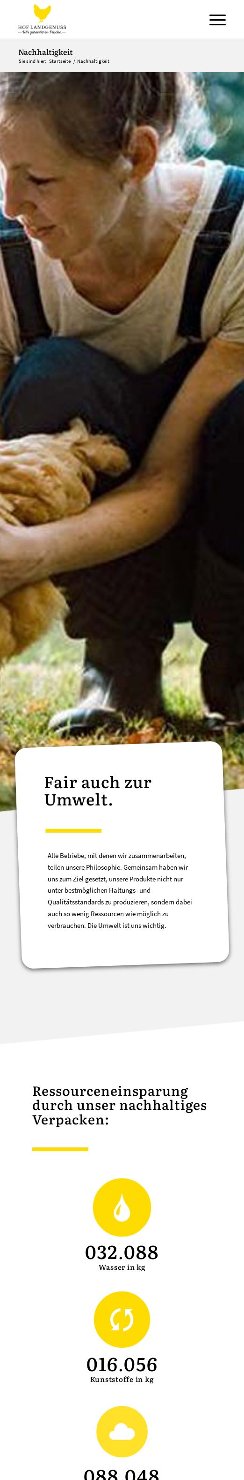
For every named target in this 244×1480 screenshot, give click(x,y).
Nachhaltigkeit (45, 51)
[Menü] (213, 19)
